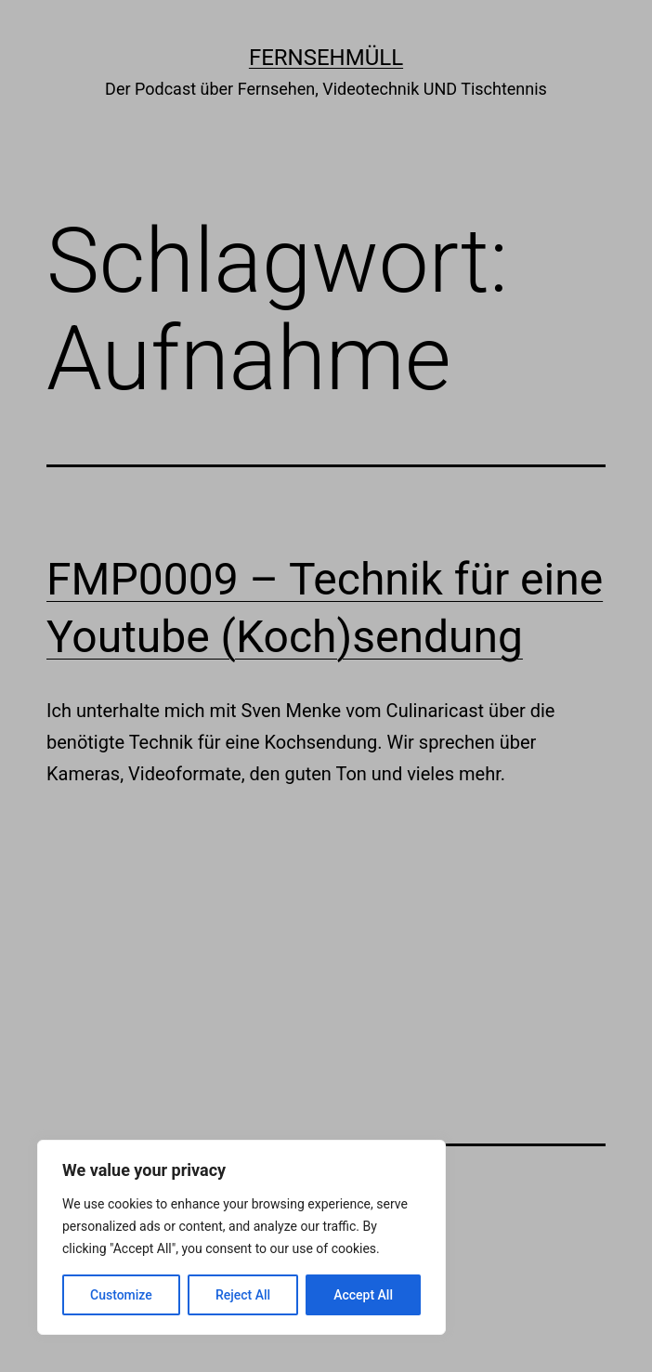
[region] (241, 1237)
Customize (121, 1294)
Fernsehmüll (326, 58)
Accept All (363, 1294)
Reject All (242, 1294)
